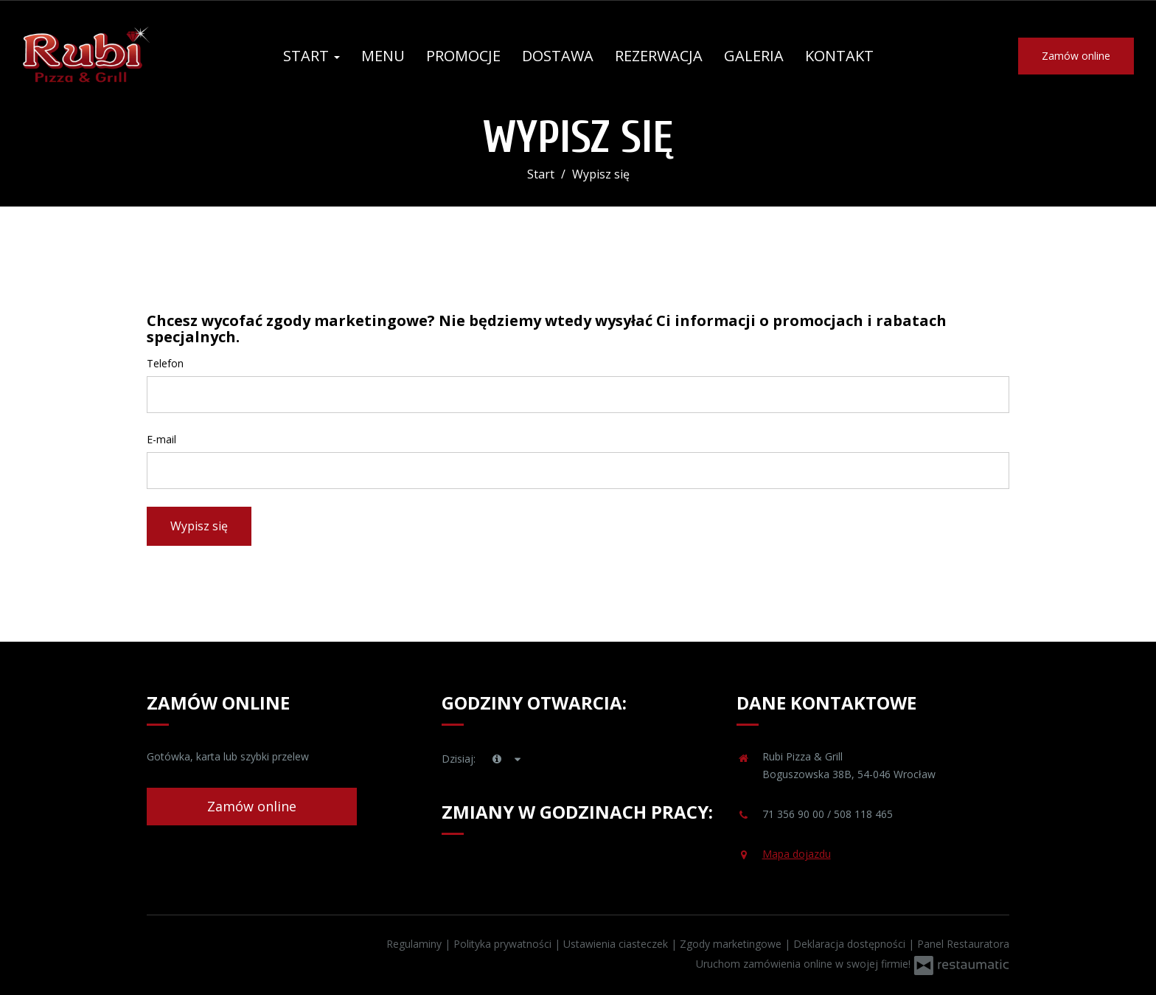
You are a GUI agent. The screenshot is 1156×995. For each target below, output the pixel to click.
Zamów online (1076, 56)
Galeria (754, 56)
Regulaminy (415, 944)
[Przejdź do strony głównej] (118, 56)
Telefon (165, 363)
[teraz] (497, 759)
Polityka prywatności (503, 944)
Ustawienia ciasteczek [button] (617, 944)
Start (311, 56)
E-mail (161, 439)
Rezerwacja (659, 56)
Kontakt (839, 56)
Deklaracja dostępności (850, 944)
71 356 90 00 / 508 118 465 (827, 814)
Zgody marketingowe (732, 944)
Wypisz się (199, 526)
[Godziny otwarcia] (518, 759)
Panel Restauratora (963, 944)
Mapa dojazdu (796, 854)
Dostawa (557, 56)
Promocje (463, 56)
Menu (383, 56)
